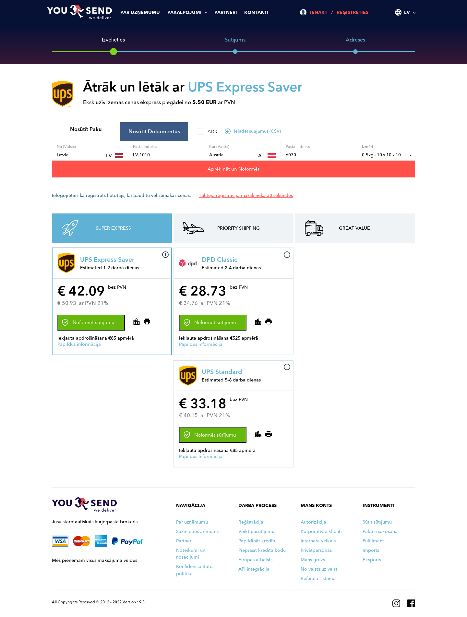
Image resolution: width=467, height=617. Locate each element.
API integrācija (253, 569)
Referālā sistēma (318, 578)
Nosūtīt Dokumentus (154, 131)
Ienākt (318, 12)
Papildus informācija (79, 344)
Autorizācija (313, 522)
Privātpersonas (316, 550)
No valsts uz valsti (320, 569)
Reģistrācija (250, 522)
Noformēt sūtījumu (88, 322)
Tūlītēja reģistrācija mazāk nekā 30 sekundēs (246, 195)
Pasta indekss (145, 146)
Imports (371, 550)
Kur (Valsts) (219, 146)
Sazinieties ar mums (197, 531)
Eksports (372, 560)
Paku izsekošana (380, 531)
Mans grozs (313, 560)
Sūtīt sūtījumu (377, 522)
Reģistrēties (352, 12)
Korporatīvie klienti (321, 531)
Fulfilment (373, 541)
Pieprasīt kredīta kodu (262, 550)
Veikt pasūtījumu (256, 531)
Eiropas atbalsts (255, 560)
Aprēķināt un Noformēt (233, 169)
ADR (212, 131)
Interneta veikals (318, 541)
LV (407, 12)
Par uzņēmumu (140, 12)
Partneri (225, 12)
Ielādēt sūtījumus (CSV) (253, 131)
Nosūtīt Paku (86, 129)
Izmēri (367, 146)
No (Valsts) (66, 146)
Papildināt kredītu (257, 541)
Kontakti (256, 12)
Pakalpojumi (184, 12)
